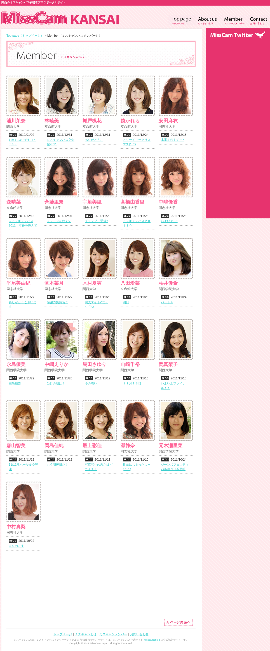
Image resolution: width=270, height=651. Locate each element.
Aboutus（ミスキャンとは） (209, 20)
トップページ (62, 634)
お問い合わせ (139, 634)
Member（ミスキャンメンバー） (235, 20)
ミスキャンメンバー (113, 634)
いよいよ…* (169, 221)
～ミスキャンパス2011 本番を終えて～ (23, 225)
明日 (126, 302)
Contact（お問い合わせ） (259, 20)
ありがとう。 (94, 139)
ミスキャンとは (86, 634)
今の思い (91, 383)
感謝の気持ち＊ (57, 302)
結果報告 (15, 383)
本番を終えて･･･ (172, 139)
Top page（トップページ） (25, 35)
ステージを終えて (59, 221)
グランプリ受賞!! (96, 221)
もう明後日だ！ (57, 464)
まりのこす (16, 545)
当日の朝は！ (56, 383)
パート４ (167, 302)
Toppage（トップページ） (182, 20)
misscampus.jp (152, 639)
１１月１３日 (132, 383)
